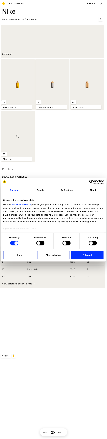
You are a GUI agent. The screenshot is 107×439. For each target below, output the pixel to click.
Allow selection (53, 255)
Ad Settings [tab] (66, 190)
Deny (19, 255)
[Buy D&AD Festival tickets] (16, 3)
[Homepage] (53, 432)
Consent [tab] (14, 190)
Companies (30, 19)
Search (60, 432)
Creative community (12, 19)
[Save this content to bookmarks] (100, 19)
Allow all (87, 255)
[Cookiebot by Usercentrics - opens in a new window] (91, 182)
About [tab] (93, 190)
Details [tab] (40, 190)
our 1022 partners (21, 204)
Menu (45, 432)
